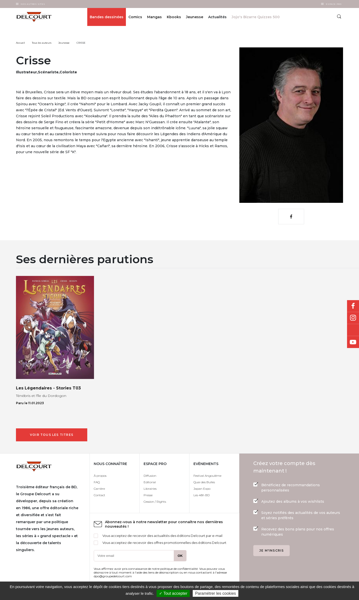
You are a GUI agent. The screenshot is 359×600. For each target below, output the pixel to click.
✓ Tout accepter (173, 593)
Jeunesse (194, 17)
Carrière (99, 488)
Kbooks (174, 17)
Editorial (150, 482)
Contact (99, 495)
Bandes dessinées (106, 17)
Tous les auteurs (41, 42)
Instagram (353, 318)
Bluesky (353, 330)
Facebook (353, 306)
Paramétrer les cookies (215, 593)
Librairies (150, 488)
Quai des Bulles (204, 482)
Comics (135, 17)
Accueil (20, 42)
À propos (100, 476)
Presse (148, 495)
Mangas (154, 17)
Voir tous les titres (51, 435)
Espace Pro (334, 4)
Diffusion (150, 476)
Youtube (353, 342)
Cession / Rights (155, 501)
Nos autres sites (33, 4)
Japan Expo (201, 488)
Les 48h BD (201, 495)
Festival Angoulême (207, 476)
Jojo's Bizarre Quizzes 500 (256, 17)
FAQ (97, 482)
